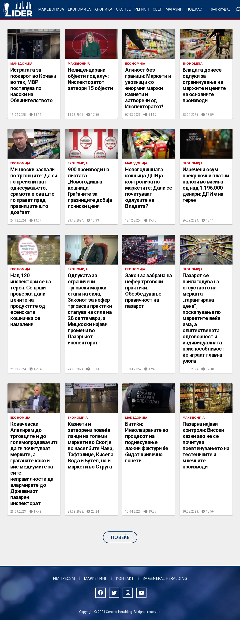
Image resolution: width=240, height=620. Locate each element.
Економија (79, 9)
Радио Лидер (18, 9)
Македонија (51, 9)
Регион (141, 9)
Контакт (125, 578)
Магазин (174, 9)
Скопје (123, 9)
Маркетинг (95, 578)
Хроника (103, 9)
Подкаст (195, 9)
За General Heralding (165, 578)
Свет (157, 9)
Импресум (64, 578)
